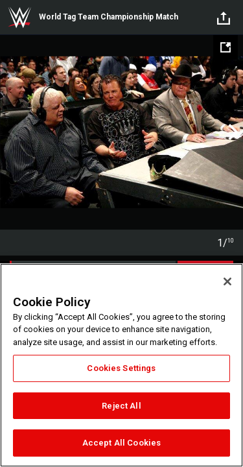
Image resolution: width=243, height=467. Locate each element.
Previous (11, 132)
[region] (121, 365)
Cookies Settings (121, 368)
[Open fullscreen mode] (225, 47)
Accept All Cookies (121, 443)
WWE (19, 17)
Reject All (121, 406)
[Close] (227, 281)
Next (231, 132)
